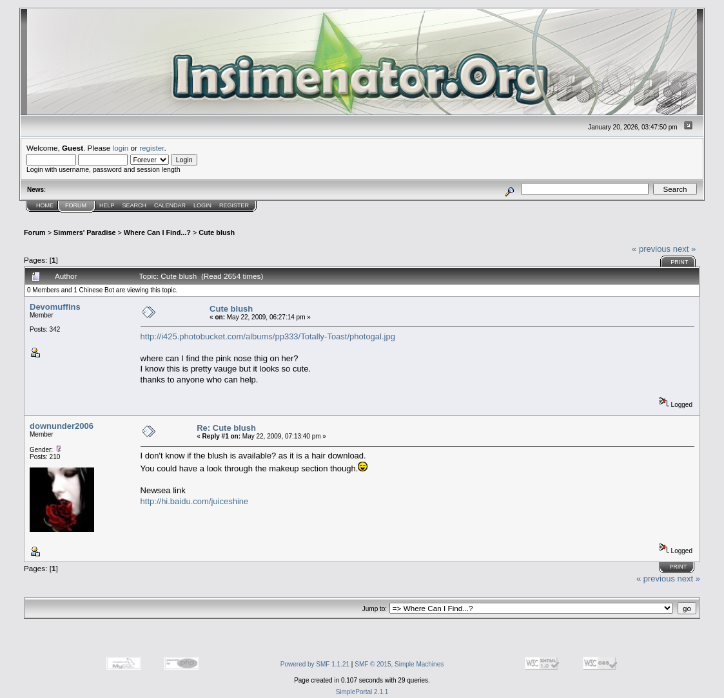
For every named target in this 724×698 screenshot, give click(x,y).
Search (134, 205)
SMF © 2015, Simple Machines (399, 664)
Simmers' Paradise (84, 232)
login (121, 148)
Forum (75, 205)
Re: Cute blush (226, 428)
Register (234, 205)
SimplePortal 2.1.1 (362, 691)
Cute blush (217, 232)
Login (202, 205)
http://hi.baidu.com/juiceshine (195, 501)
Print (679, 262)
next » (684, 249)
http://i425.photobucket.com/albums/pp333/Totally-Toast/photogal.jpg (268, 336)
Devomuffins (55, 307)
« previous (651, 249)
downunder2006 (61, 426)
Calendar (170, 205)
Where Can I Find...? (157, 232)
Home (45, 205)
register (151, 148)
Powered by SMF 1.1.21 (314, 664)
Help (107, 205)
